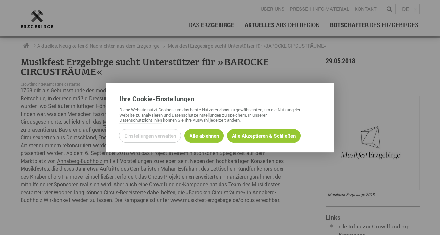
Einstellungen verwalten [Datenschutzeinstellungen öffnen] (150, 136)
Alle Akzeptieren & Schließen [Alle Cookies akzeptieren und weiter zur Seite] (264, 136)
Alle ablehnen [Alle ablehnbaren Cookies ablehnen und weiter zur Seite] (204, 136)
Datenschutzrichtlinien (140, 120)
